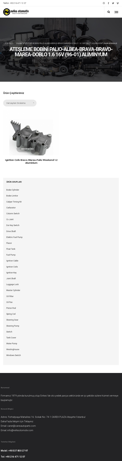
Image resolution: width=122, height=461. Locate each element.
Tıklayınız (28, 394)
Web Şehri (78, 454)
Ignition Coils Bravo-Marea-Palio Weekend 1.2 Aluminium (31, 134)
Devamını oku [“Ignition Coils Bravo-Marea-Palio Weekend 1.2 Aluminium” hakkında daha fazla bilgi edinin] (27, 122)
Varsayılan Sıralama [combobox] (15, 76)
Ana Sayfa (9, 30)
